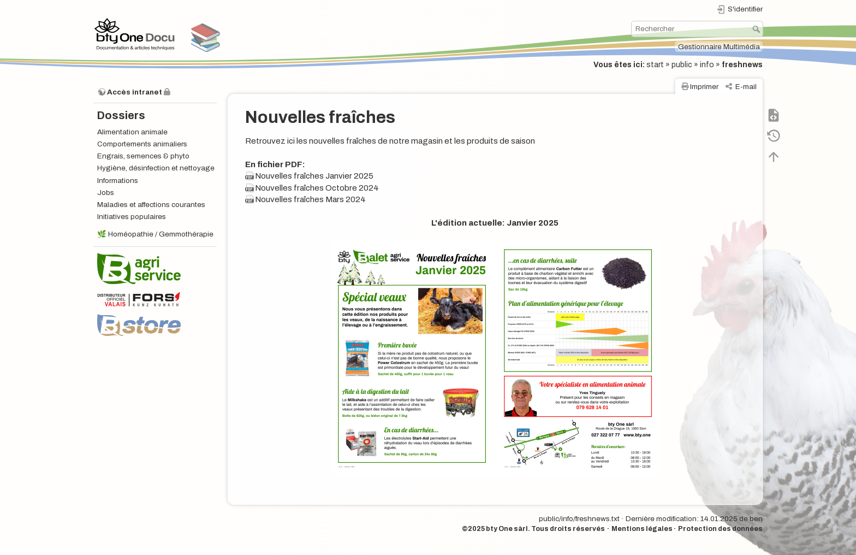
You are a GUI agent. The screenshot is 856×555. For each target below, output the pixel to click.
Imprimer (704, 86)
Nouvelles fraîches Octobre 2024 (317, 188)
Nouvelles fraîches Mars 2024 (310, 199)
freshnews (742, 65)
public (681, 65)
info (707, 65)
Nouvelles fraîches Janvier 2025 (314, 176)
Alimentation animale (132, 132)
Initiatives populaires (131, 216)
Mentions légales (642, 529)
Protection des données (720, 529)
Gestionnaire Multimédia (719, 47)
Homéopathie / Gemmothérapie (160, 234)
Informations (117, 180)
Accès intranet (134, 92)
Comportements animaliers (142, 144)
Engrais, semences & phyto (143, 156)
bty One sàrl (507, 529)
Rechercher (757, 29)
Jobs (105, 192)
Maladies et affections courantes (151, 204)
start (655, 65)
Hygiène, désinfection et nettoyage (156, 168)
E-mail (746, 86)
